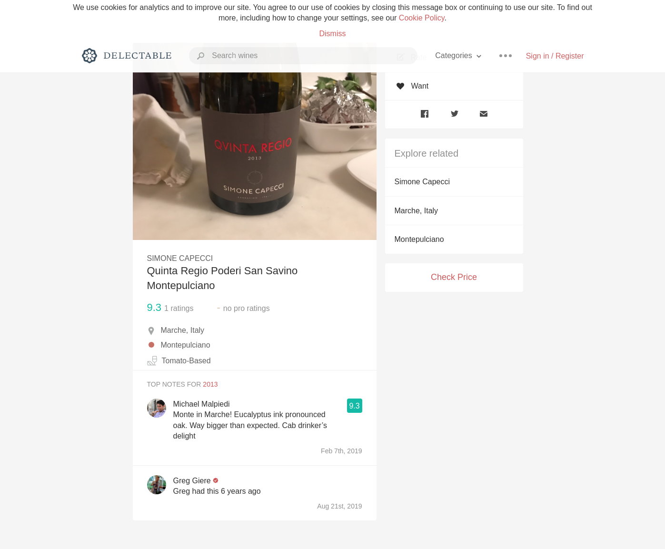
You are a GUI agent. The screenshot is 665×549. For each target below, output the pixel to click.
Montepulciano (419, 239)
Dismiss (332, 34)
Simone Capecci (422, 182)
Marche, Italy (416, 211)
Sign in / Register (555, 56)
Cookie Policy (422, 18)
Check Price (454, 277)
